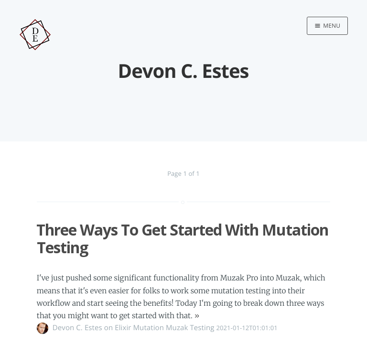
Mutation (148, 328)
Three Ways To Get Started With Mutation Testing (182, 238)
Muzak (177, 328)
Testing (202, 328)
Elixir (123, 328)
